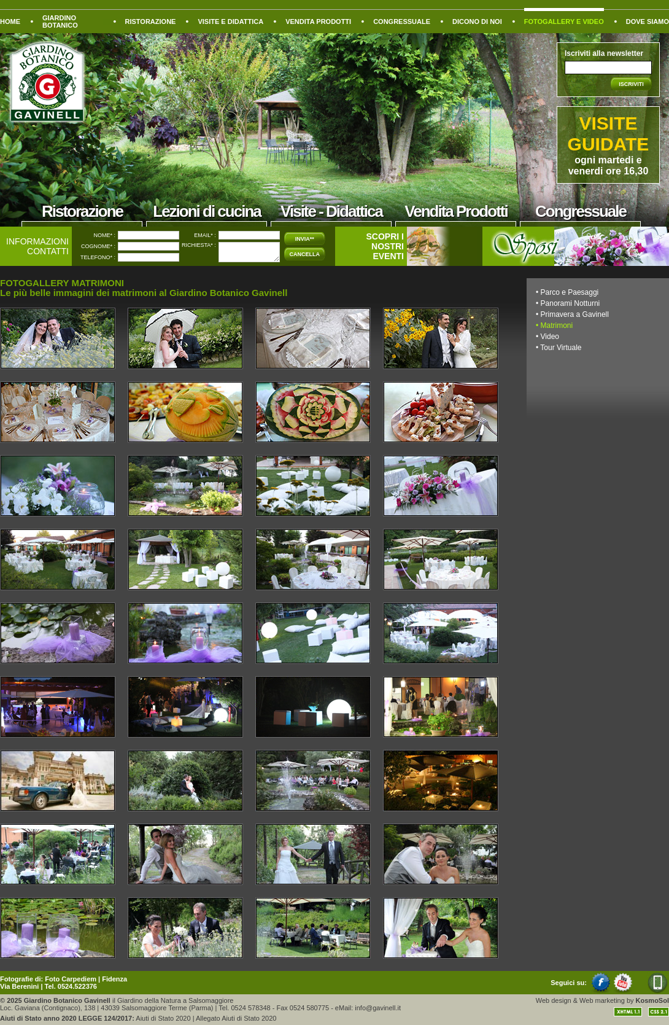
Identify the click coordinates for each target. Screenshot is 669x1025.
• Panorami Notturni (568, 303)
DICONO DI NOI (477, 21)
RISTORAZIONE (150, 21)
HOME (10, 21)
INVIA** (304, 239)
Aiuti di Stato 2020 (163, 1018)
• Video (547, 336)
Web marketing (602, 1000)
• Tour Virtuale (558, 347)
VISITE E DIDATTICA (230, 21)
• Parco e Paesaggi (567, 292)
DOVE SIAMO (647, 21)
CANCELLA (305, 254)
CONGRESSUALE (401, 21)
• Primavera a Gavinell (572, 314)
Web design (553, 1000)
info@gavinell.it (378, 1007)
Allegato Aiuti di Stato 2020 (236, 1018)
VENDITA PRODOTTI (318, 21)
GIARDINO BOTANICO (60, 21)
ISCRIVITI (631, 84)
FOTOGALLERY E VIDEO (564, 21)
